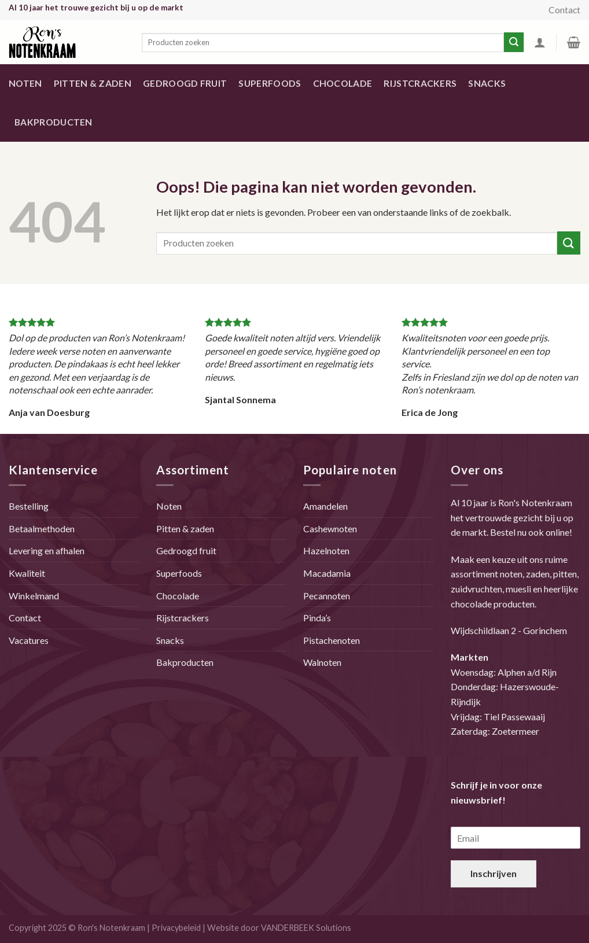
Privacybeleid (176, 928)
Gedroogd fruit (185, 83)
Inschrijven (493, 873)
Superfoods (269, 83)
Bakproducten (53, 122)
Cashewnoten (330, 528)
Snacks (487, 83)
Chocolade (343, 83)
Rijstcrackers (420, 83)
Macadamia (327, 573)
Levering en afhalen (46, 550)
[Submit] (568, 242)
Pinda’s (317, 617)
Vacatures (29, 640)
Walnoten (322, 662)
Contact (564, 10)
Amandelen (325, 505)
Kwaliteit (27, 573)
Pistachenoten (331, 640)
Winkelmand (34, 595)
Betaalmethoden (42, 528)
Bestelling (29, 505)
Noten (25, 83)
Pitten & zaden (92, 83)
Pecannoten (326, 595)
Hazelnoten (326, 550)
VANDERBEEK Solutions (306, 928)
